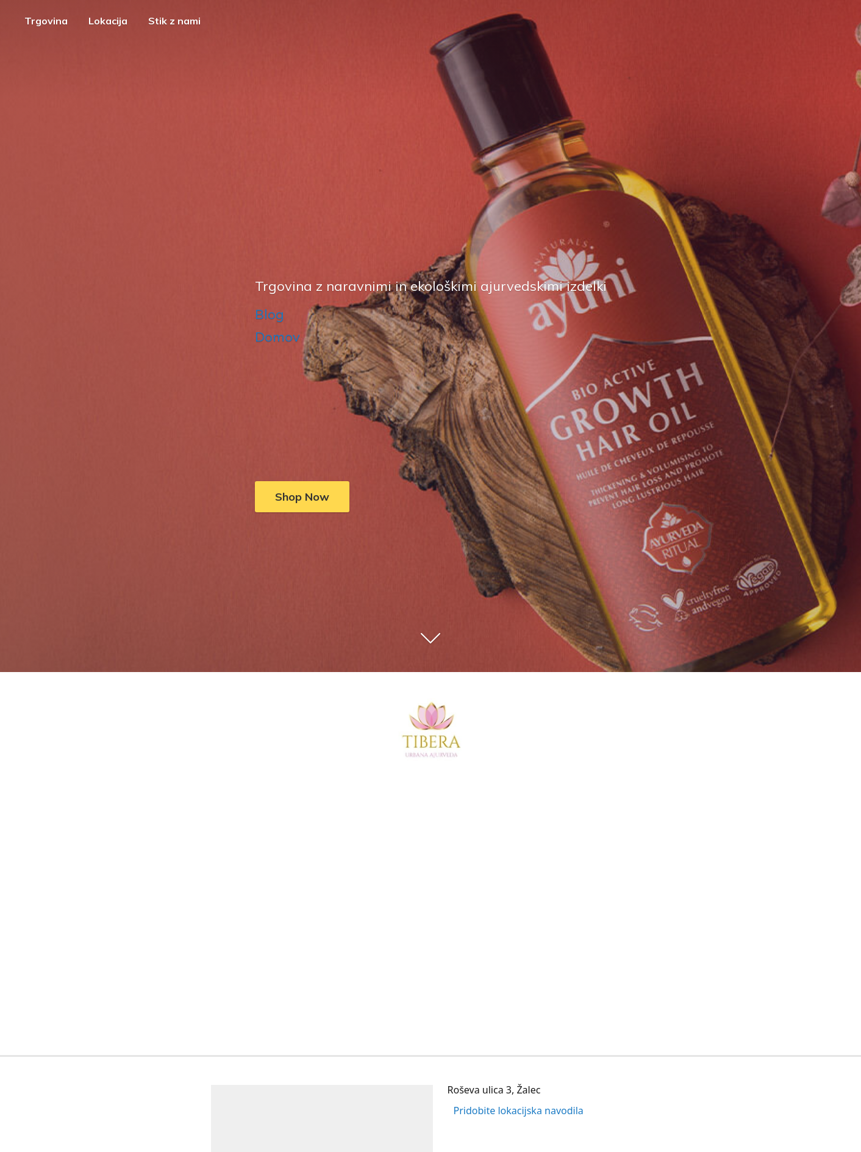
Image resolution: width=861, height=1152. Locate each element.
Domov (277, 336)
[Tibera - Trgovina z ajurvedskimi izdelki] (430, 732)
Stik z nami (174, 21)
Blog (269, 314)
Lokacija (107, 21)
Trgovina (46, 21)
